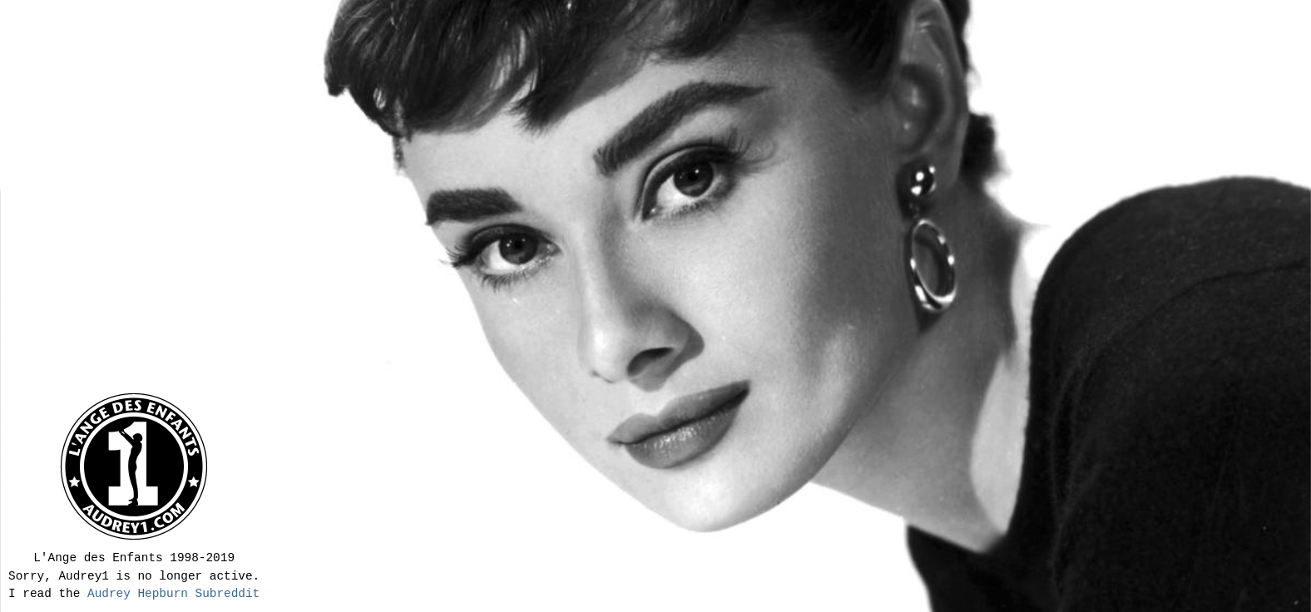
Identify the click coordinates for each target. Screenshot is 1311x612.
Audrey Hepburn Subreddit (173, 593)
